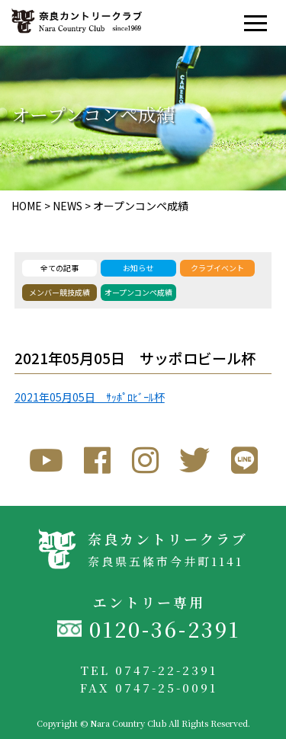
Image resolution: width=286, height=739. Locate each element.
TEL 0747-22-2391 (148, 670)
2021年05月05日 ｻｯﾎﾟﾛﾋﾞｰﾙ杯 (89, 397)
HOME (26, 205)
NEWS (67, 205)
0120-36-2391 (164, 629)
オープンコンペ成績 (140, 205)
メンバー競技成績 (59, 292)
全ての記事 (59, 268)
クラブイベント (217, 268)
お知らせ (138, 268)
